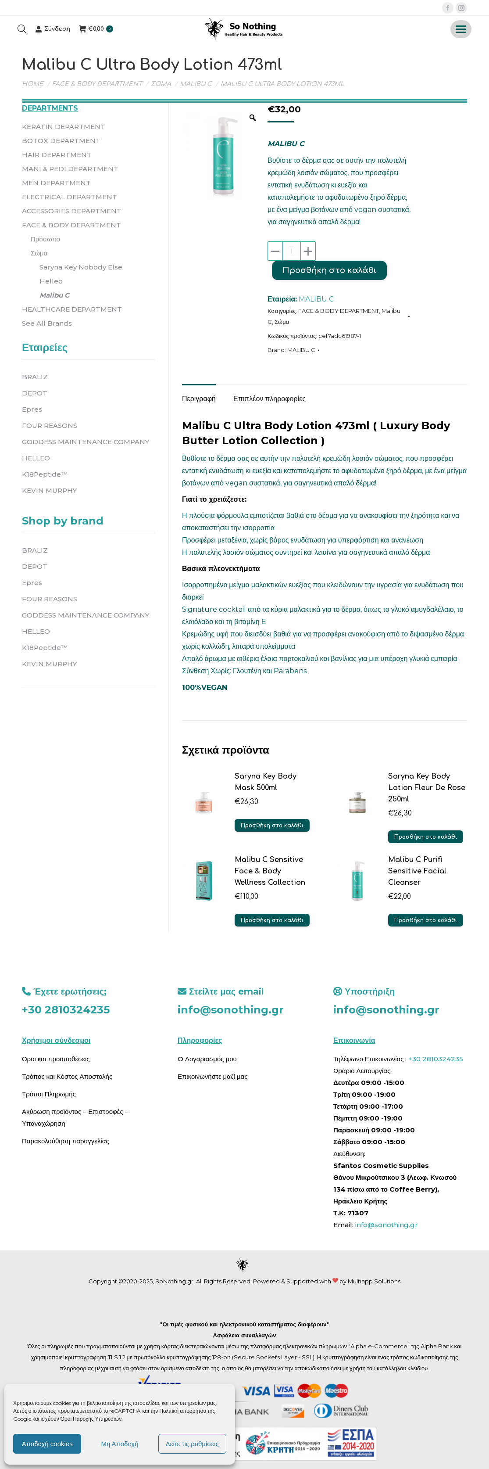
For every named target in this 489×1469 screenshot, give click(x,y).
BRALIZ (35, 377)
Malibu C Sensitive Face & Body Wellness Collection (270, 871)
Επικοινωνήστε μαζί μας (212, 1076)
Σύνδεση (52, 28)
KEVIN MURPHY (49, 490)
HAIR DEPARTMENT (57, 155)
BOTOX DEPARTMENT (61, 140)
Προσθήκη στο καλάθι (329, 270)
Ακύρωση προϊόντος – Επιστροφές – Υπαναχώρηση (75, 1117)
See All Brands (47, 323)
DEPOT (34, 393)
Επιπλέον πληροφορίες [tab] (269, 399)
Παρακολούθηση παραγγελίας (65, 1141)
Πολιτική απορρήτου (183, 1411)
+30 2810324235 (66, 1009)
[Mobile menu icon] (460, 29)
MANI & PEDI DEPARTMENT (70, 169)
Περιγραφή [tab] (199, 399)
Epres (32, 409)
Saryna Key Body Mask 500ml (265, 782)
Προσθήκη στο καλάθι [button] (272, 825)
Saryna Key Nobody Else (80, 267)
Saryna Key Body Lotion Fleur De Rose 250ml (426, 787)
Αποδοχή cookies (47, 1443)
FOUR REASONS (49, 425)
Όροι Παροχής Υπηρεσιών (91, 1418)
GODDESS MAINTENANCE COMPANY (85, 442)
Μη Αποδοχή (119, 1443)
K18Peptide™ (45, 474)
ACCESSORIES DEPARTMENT (71, 211)
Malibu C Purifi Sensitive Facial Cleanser (417, 871)
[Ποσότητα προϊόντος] (291, 251)
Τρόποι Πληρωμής (49, 1094)
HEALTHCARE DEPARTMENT (72, 309)
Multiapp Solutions (374, 1281)
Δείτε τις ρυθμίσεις (192, 1443)
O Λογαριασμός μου (207, 1059)
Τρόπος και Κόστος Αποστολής (67, 1076)
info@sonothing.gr (231, 1009)
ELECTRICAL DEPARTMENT (69, 197)
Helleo (51, 281)
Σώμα (282, 321)
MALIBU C (316, 299)
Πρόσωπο (45, 239)
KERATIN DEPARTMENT (63, 126)
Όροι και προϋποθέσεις (56, 1059)
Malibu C (54, 295)
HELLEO (36, 458)
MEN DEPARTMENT (56, 183)
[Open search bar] (22, 29)
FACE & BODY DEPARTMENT (338, 310)
